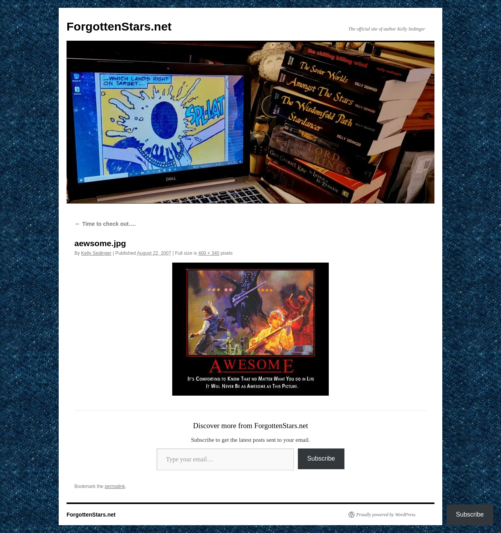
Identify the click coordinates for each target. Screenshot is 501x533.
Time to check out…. (105, 224)
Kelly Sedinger (96, 253)
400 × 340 (209, 253)
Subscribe (321, 458)
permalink (115, 486)
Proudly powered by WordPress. (386, 514)
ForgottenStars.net (119, 26)
